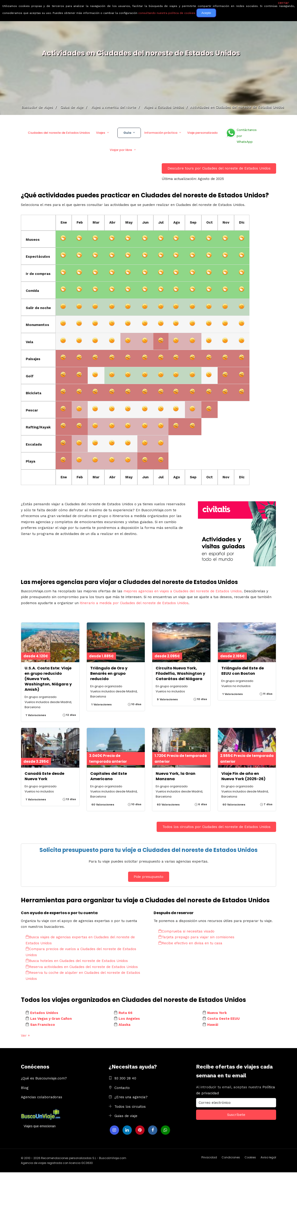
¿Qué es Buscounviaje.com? (44, 1078)
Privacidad (209, 1157)
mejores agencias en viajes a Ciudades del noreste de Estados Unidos (182, 591)
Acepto (206, 13)
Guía (127, 132)
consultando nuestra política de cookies (166, 13)
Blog (25, 1088)
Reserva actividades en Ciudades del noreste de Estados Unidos (82, 967)
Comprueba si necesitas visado (186, 931)
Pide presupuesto (148, 877)
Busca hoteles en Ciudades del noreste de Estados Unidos (77, 961)
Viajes (100, 132)
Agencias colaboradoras (41, 1097)
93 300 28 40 (125, 1078)
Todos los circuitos (130, 1107)
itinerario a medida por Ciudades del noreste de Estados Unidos (134, 603)
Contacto (122, 1088)
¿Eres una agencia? (131, 1097)
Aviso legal (268, 1157)
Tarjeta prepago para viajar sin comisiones (196, 937)
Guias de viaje (125, 1116)
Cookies (250, 1157)
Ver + (25, 1035)
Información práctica (160, 132)
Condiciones (231, 1157)
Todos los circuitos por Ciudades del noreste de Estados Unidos (216, 827)
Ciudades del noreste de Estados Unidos (59, 132)
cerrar (283, 3)
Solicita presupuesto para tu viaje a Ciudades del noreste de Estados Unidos (148, 850)
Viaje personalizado (202, 132)
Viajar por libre (121, 150)
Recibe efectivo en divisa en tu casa (190, 943)
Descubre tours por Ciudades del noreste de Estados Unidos (219, 168)
